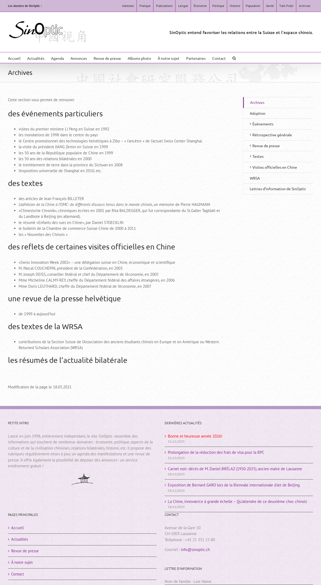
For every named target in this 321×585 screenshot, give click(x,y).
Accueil (17, 527)
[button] (234, 57)
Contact (17, 573)
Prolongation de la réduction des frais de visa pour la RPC (216, 452)
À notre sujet (22, 562)
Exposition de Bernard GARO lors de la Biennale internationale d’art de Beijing (234, 484)
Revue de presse (25, 550)
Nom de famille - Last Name (188, 581)
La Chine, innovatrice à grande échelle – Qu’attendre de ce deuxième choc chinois (237, 501)
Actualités (19, 539)
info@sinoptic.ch (195, 549)
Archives (257, 102)
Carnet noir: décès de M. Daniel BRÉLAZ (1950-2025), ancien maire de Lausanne (235, 468)
